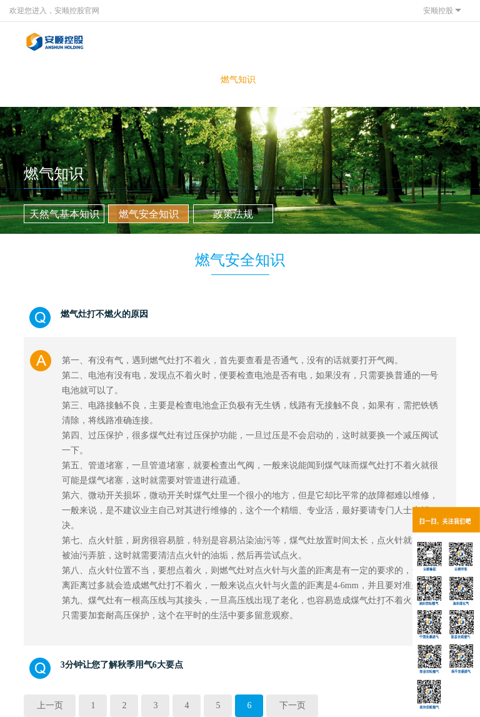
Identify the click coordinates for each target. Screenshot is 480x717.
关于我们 (43, 79)
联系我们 (315, 79)
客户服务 (82, 79)
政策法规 (233, 214)
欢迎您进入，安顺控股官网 (54, 10)
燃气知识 (238, 79)
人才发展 (276, 79)
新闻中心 (121, 79)
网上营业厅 (198, 85)
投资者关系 (160, 85)
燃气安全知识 (149, 214)
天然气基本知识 (64, 214)
